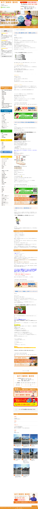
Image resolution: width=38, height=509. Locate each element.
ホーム (15, 29)
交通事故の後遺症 (4, 94)
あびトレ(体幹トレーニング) (5, 122)
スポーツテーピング (4, 123)
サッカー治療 (3, 114)
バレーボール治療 (4, 119)
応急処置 (3, 166)
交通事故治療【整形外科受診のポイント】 (7, 103)
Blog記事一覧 (18, 29)
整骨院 (2, 143)
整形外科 (3, 181)
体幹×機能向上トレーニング (5, 198)
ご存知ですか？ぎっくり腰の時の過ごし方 (23, 208)
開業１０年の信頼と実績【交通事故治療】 (7, 90)
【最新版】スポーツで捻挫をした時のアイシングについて (26, 291)
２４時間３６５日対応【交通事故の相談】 (7, 106)
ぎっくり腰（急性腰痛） (5, 134)
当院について (3, 186)
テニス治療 (3, 118)
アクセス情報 (3, 146)
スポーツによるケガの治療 (5, 158)
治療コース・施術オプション (5, 195)
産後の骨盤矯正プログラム (5, 202)
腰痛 (2, 133)
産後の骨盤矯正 (4, 137)
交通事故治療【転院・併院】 (5, 107)
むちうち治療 (3, 173)
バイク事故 (3, 99)
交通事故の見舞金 (4, 174)
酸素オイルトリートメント (5, 126)
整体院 (2, 142)
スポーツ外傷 (3, 162)
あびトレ (3, 187)
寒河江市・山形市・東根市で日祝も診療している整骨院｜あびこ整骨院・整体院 (9, 0)
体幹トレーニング (4, 165)
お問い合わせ (3, 147)
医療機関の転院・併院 (4, 177)
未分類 (2, 194)
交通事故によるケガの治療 (5, 170)
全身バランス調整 (4, 199)
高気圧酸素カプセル (4, 127)
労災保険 (3, 190)
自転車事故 (3, 98)
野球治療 (3, 115)
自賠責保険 (3, 91)
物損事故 (3, 102)
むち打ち (3, 95)
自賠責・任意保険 (4, 182)
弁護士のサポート (4, 178)
